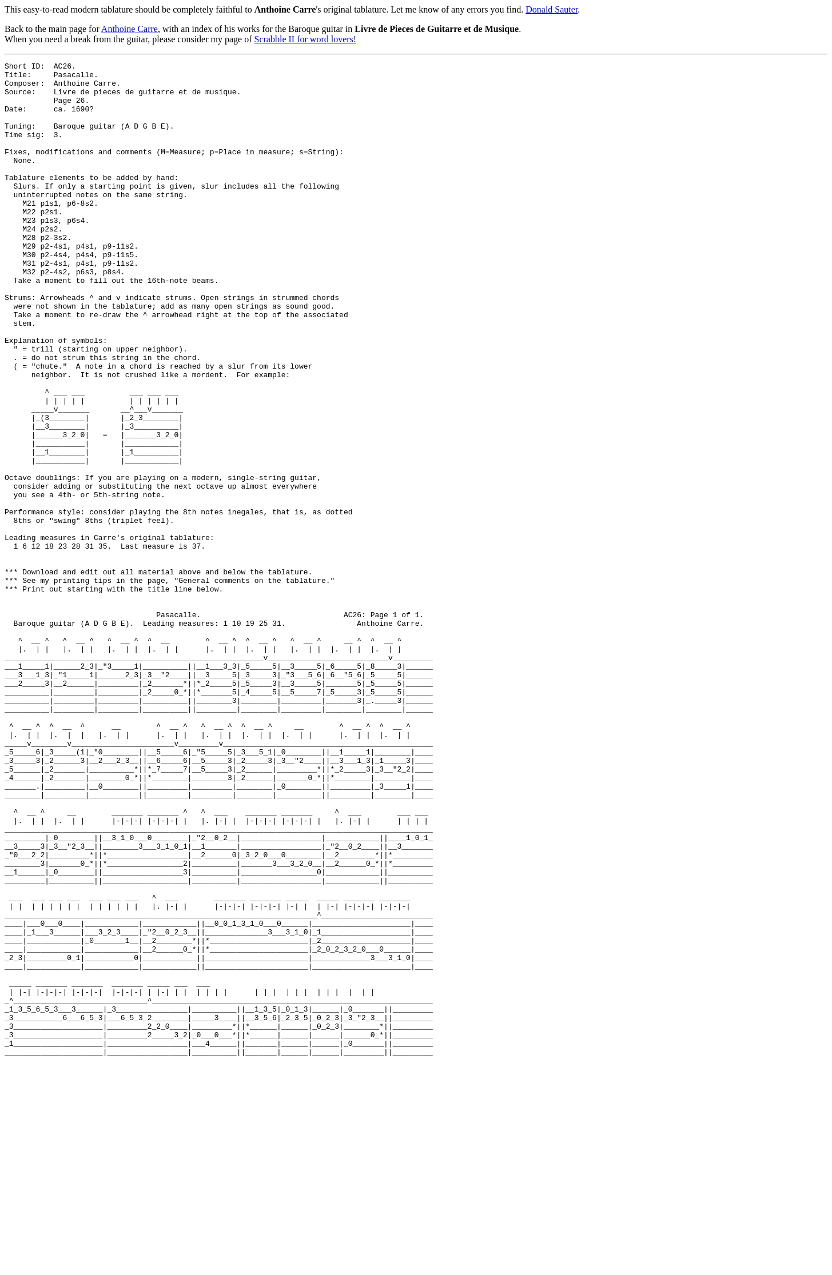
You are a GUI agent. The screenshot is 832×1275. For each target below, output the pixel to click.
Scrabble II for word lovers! (305, 39)
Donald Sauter (552, 9)
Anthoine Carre (129, 29)
